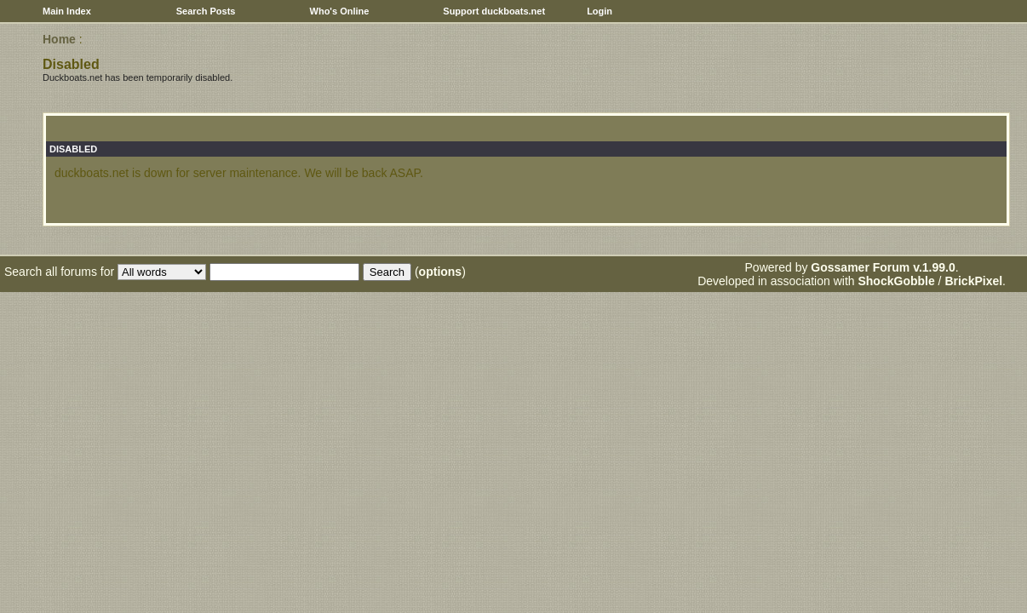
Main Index (67, 11)
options (440, 271)
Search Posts (206, 11)
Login (599, 11)
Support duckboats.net (494, 11)
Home (59, 39)
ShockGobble (896, 281)
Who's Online (340, 11)
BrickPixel (973, 281)
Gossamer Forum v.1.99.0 (883, 267)
